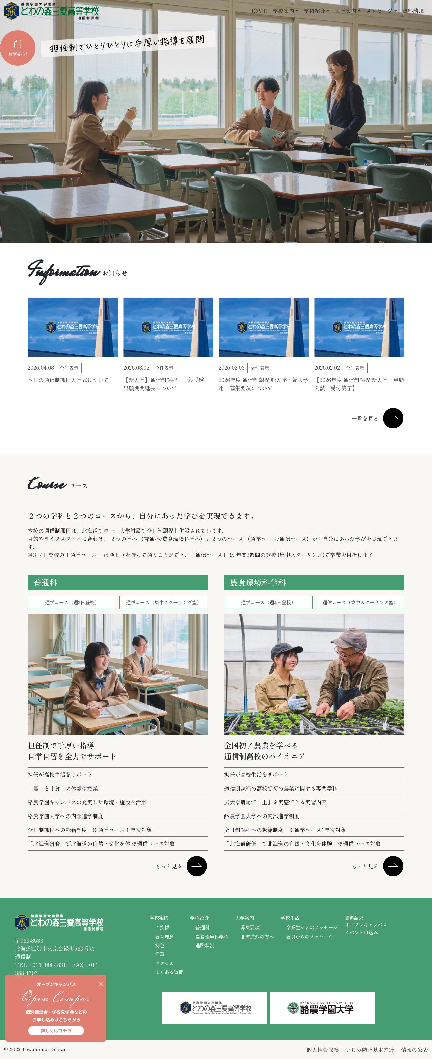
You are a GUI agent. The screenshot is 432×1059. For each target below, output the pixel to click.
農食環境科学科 (211, 936)
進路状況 (204, 945)
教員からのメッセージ (309, 936)
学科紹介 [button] (314, 11)
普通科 (202, 927)
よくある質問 (169, 971)
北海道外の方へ (257, 936)
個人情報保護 (322, 1050)
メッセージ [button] (379, 11)
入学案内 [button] (345, 11)
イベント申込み (361, 932)
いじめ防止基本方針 (370, 1050)
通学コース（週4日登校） (268, 602)
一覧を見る (365, 418)
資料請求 (413, 11)
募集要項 (250, 927)
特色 (159, 945)
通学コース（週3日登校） (72, 602)
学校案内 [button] (283, 11)
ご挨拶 (162, 927)
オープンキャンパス (366, 924)
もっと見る (168, 866)
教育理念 (164, 936)
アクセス (164, 963)
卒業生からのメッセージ (312, 927)
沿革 (159, 953)
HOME (258, 11)
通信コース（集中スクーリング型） (163, 602)
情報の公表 (414, 1050)
